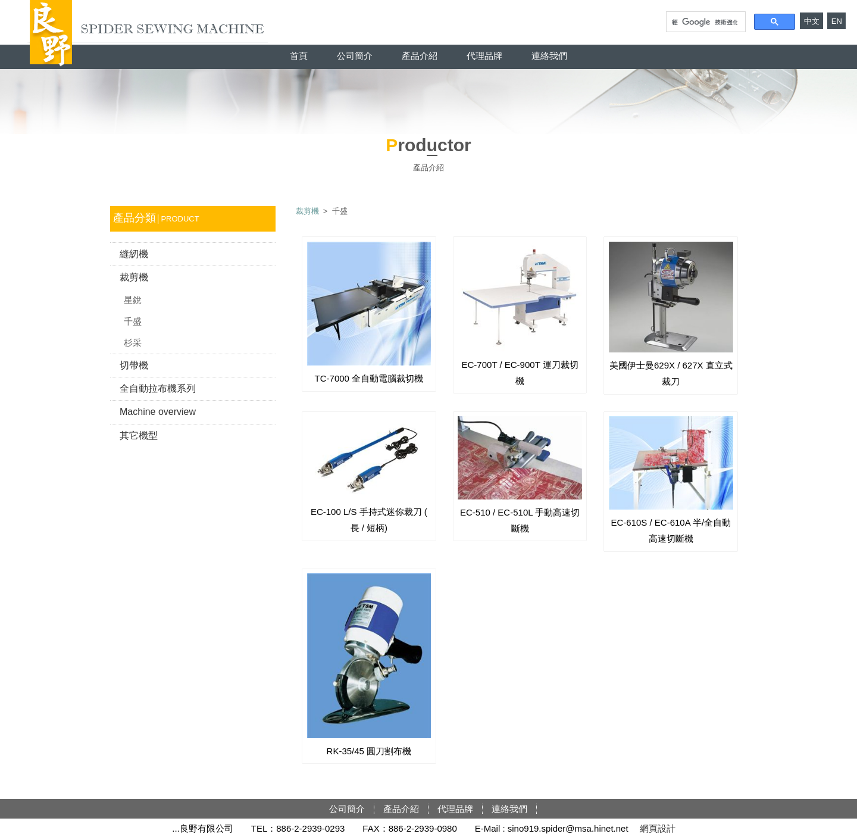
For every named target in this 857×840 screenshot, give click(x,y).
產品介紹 (419, 56)
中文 (812, 21)
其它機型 (139, 435)
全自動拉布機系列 (158, 388)
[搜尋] (704, 22)
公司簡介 (355, 56)
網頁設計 (657, 828)
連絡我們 (549, 56)
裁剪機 (134, 277)
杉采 (133, 343)
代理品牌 (484, 56)
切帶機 (134, 365)
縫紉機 (134, 254)
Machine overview (158, 412)
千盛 (133, 321)
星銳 (133, 300)
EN (836, 21)
